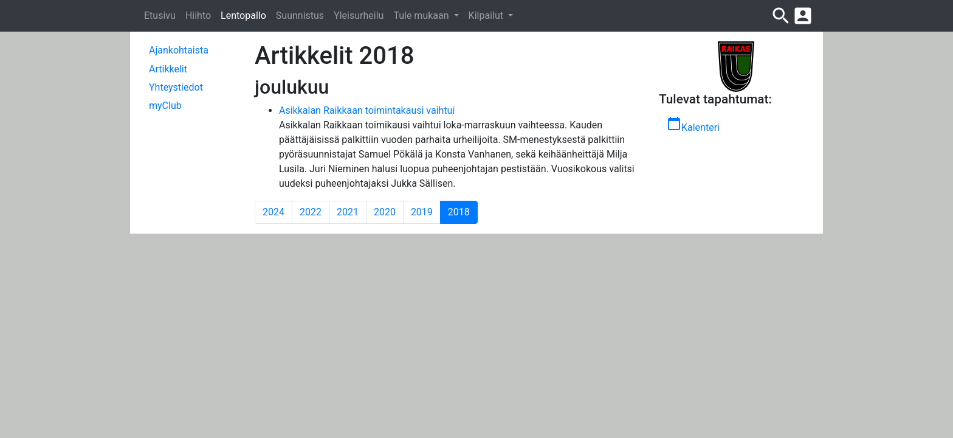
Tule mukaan (422, 15)
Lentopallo (243, 15)
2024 (273, 212)
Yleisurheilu (359, 15)
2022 (311, 212)
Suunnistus (300, 15)
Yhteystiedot (176, 87)
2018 (463, 212)
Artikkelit (168, 69)
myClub (165, 105)
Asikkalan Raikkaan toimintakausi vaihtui (367, 110)
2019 (422, 212)
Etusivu (160, 15)
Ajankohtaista (178, 50)
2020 (385, 212)
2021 (348, 212)
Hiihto (198, 15)
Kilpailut (487, 15)
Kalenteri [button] (693, 124)
